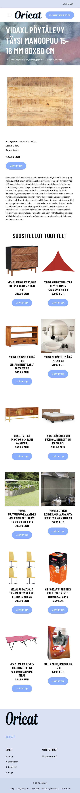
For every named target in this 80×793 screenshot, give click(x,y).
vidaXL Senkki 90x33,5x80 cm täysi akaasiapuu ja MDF (22, 285)
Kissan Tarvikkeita (59, 15)
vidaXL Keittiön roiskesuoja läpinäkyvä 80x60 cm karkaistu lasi (58, 514)
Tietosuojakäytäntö (50, 788)
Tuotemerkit (24, 141)
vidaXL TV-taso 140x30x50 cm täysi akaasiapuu (22, 439)
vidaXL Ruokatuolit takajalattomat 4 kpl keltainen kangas (22, 593)
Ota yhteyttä (22, 788)
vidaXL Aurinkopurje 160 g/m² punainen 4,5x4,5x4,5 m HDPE (58, 285)
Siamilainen (13, 761)
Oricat (11, 756)
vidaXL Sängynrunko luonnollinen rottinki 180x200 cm (58, 439)
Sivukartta (65, 788)
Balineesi (12, 767)
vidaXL (34, 141)
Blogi (10, 772)
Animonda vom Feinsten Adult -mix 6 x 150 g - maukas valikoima (58, 593)
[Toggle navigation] (9, 14)
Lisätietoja (16, 165)
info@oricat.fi (68, 4)
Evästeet (35, 788)
